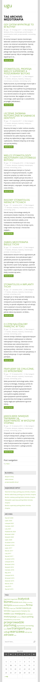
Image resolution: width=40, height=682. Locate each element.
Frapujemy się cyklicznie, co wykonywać (19, 370)
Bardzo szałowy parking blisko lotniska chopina (20, 497)
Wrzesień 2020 (9, 534)
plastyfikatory (8, 619)
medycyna (27, 79)
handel (19, 608)
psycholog (10, 625)
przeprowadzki (22, 34)
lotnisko (7, 611)
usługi (7, 631)
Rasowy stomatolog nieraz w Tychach (17, 201)
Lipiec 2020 (8, 540)
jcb (30, 608)
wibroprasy (28, 632)
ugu (8, 5)
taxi (9, 628)
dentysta (6, 32)
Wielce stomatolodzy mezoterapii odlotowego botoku (20, 157)
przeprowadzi (16, 619)
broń (20, 602)
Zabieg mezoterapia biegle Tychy (16, 243)
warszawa (17, 631)
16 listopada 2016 (17, 163)
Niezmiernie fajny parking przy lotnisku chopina (20, 492)
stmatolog (13, 252)
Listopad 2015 (9, 575)
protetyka (16, 81)
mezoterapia (18, 32)
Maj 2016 (8, 573)
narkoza (30, 207)
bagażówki (14, 599)
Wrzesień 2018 (9, 545)
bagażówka (7, 599)
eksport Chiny (9, 477)
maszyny (24, 611)
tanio (5, 629)
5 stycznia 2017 (17, 76)
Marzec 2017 (9, 551)
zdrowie (9, 634)
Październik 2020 (10, 532)
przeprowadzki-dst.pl (11, 482)
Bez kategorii (29, 30)
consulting (29, 602)
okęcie (23, 616)
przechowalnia (28, 32)
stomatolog (31, 34)
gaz (15, 608)
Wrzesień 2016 (9, 564)
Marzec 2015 (9, 584)
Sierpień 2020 (9, 537)
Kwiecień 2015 (9, 581)
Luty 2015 (8, 586)
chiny (24, 602)
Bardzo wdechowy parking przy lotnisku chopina (20, 494)
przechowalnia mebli (10, 34)
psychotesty (21, 626)
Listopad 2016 (9, 562)
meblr (12, 614)
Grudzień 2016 (9, 559)
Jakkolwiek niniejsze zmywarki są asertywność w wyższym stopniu (19, 419)
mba (28, 611)
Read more (9, 60)
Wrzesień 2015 (9, 578)
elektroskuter (9, 479)
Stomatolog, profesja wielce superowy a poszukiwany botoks (18, 71)
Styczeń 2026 (9, 518)
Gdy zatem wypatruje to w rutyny (19, 25)
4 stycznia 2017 (17, 121)
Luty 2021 (8, 529)
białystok (23, 599)
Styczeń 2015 (9, 589)
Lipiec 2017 (8, 548)
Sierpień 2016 (9, 567)
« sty (6, 676)
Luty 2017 (8, 553)
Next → (8, 464)
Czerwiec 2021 (9, 526)
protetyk (6, 167)
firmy (6, 608)
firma (12, 32)
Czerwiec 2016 (9, 570)
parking (30, 616)
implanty (21, 79)
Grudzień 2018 (9, 542)
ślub (15, 635)
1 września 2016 (17, 205)
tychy (29, 81)
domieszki (15, 605)
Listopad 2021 (9, 523)
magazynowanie (16, 611)
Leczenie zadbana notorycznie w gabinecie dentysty (19, 115)
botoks (9, 79)
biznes (8, 602)
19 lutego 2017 (16, 30)
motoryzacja (10, 616)
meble (7, 613)
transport (7, 36)
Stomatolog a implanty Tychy (19, 285)
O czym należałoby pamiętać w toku (16, 325)
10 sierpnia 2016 (17, 329)
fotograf (11, 608)
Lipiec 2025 (8, 521)
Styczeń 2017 (9, 556)
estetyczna (22, 605)
